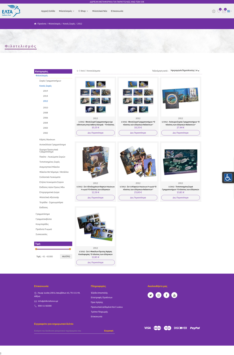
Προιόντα (42, 23)
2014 (45, 96)
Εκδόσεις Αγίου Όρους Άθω (52, 187)
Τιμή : (38, 256)
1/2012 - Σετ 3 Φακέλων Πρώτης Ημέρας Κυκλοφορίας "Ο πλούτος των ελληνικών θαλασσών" (95, 254)
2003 (45, 128)
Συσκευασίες (41, 234)
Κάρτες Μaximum (47, 139)
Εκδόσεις (43, 207)
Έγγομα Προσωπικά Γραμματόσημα (48, 150)
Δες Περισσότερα (95, 132)
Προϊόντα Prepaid (44, 229)
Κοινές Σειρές (69, 23)
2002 (45, 133)
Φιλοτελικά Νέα (99, 11)
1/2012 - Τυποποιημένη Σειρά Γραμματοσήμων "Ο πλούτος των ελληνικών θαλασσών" (180, 190)
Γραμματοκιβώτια (44, 219)
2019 (45, 91)
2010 (45, 107)
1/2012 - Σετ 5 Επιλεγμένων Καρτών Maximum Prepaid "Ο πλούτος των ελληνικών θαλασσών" (95, 190)
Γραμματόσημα (43, 214)
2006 (45, 117)
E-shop (83, 11)
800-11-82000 (44, 305)
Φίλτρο (66, 256)
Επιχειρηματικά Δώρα (49, 192)
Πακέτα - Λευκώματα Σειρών (52, 156)
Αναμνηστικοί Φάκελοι (49, 167)
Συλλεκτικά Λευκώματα (49, 177)
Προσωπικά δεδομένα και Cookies (107, 307)
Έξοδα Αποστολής (99, 293)
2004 (45, 122)
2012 (45, 101)
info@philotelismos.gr (48, 301)
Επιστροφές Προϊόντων (101, 297)
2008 (45, 112)
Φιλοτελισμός (67, 11)
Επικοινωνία (117, 11)
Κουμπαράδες (42, 224)
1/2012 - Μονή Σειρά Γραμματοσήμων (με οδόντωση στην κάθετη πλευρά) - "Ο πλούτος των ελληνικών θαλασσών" (95, 125)
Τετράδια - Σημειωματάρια (51, 202)
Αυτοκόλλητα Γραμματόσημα (52, 144)
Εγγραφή (108, 330)
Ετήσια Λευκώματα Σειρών (51, 182)
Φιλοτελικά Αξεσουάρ (49, 197)
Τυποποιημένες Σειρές (49, 162)
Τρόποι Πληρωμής (99, 311)
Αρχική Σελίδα (48, 11)
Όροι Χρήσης (97, 302)
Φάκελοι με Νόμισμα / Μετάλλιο (53, 172)
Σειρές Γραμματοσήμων (50, 81)
